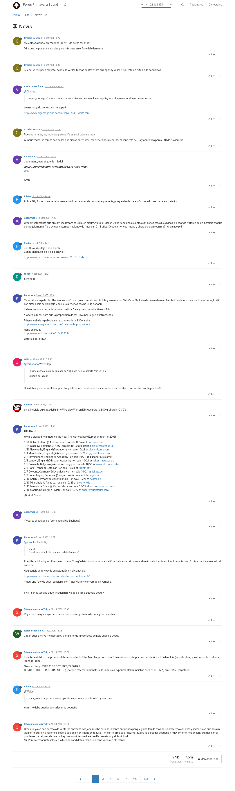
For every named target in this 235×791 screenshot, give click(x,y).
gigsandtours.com (99, 449)
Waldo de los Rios (33, 630)
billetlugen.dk (91, 475)
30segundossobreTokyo (37, 609)
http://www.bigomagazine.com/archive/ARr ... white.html (57, 113)
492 (135, 778)
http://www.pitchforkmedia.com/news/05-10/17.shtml (56, 257)
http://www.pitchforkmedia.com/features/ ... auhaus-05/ (57, 576)
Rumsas (28, 404)
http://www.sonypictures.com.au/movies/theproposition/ (57, 324)
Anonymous (30, 156)
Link (26, 170)
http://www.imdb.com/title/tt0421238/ (46, 333)
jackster (28, 359)
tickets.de (97, 471)
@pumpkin (30, 542)
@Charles (29, 91)
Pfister (27, 196)
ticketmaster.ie (94, 442)
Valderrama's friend (34, 86)
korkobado (30, 295)
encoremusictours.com (103, 486)
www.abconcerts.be (107, 464)
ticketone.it (83, 482)
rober (27, 274)
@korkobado (31, 364)
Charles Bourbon (33, 38)
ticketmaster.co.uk (102, 445)
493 (145, 778)
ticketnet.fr (85, 467)
